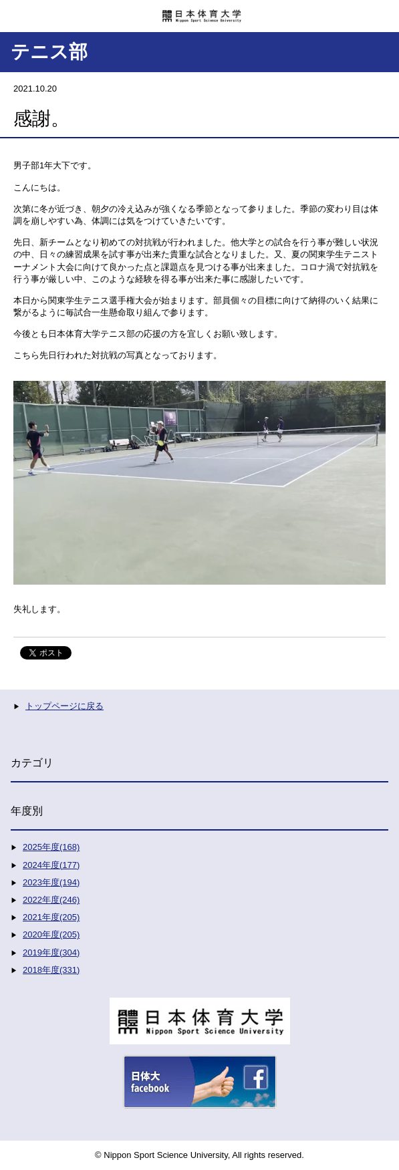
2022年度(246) (51, 900)
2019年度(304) (51, 952)
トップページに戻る (64, 706)
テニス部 (49, 51)
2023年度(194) (51, 882)
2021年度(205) (51, 917)
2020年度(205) (51, 934)
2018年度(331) (51, 970)
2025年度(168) (51, 847)
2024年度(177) (51, 865)
